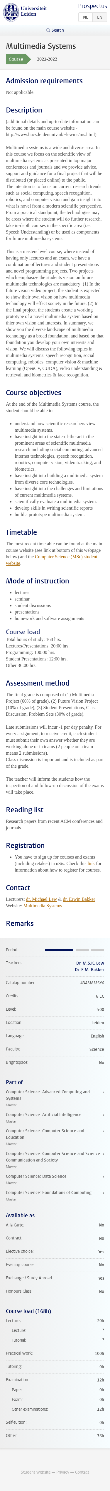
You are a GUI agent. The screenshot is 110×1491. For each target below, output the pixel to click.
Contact (82, 1472)
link (91, 863)
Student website (35, 1472)
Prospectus (92, 6)
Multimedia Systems (42, 905)
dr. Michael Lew (41, 899)
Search (58, 30)
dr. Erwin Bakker (79, 899)
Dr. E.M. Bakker (89, 970)
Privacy (62, 1472)
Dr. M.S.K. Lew (90, 963)
